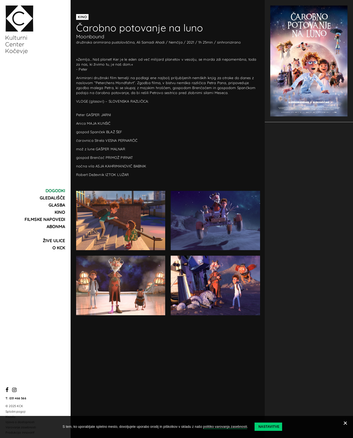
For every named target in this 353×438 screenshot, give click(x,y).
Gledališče (52, 198)
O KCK (58, 247)
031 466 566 (17, 398)
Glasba (57, 205)
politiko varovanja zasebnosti (225, 427)
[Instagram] (14, 390)
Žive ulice (54, 240)
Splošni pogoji (15, 411)
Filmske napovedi (45, 219)
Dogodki (55, 190)
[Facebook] (7, 390)
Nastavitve (268, 427)
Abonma (56, 226)
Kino (60, 212)
